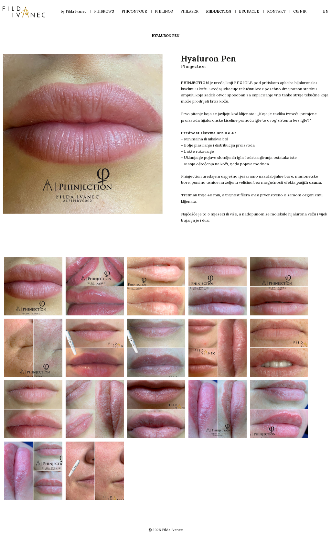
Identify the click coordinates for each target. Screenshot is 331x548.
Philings (164, 11)
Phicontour (134, 11)
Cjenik (299, 11)
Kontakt (276, 11)
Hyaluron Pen (165, 36)
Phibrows (104, 11)
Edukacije (249, 11)
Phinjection (218, 11)
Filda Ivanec (24, 11)
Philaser (189, 11)
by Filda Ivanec (73, 11)
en (325, 11)
